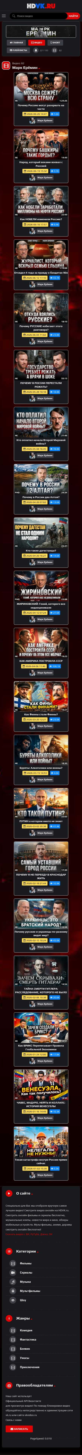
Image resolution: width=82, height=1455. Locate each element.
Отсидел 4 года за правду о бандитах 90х (41, 272)
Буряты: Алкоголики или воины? (41, 767)
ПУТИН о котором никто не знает (41, 821)
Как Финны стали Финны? (41, 714)
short (55, 42)
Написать (19, 1428)
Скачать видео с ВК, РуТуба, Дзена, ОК (29, 1234)
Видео (36, 42)
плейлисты (18, 50)
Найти (73, 15)
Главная (16, 42)
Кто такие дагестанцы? (41, 550)
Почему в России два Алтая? (41, 497)
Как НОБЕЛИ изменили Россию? (41, 219)
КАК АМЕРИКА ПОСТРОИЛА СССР (41, 660)
